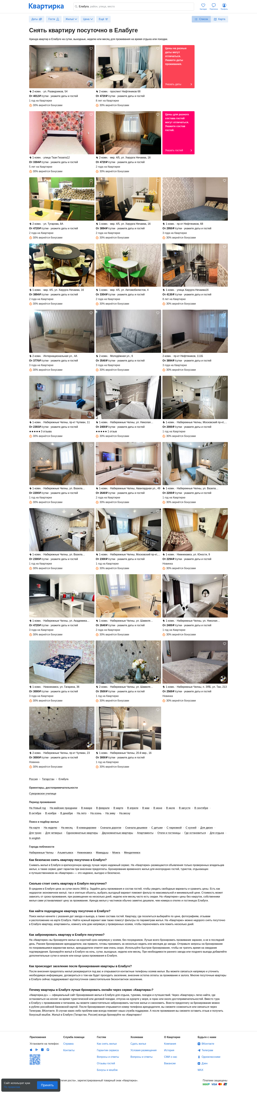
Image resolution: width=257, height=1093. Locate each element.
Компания (170, 1043)
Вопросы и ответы (108, 1056)
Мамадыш (102, 852)
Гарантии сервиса (108, 1050)
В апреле (132, 808)
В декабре (66, 813)
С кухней (191, 827)
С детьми (157, 827)
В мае (145, 808)
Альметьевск (65, 852)
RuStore (47, 1049)
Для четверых (53, 833)
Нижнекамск (84, 852)
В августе (184, 808)
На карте (34, 827)
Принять (47, 1085)
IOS (31, 1049)
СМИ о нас (170, 1056)
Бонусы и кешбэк (107, 1070)
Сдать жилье (138, 1043)
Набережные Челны (41, 852)
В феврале (103, 808)
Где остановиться (195, 833)
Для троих (35, 833)
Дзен (205, 1063)
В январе (86, 808)
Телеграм (207, 1050)
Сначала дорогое (110, 827)
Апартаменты (145, 833)
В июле (170, 808)
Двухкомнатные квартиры (117, 833)
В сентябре (201, 808)
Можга (116, 852)
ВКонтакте (208, 1043)
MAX (200, 1070)
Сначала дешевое (136, 827)
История (169, 1050)
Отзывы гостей (106, 1063)
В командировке (86, 827)
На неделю (50, 827)
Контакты (69, 1050)
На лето (82, 813)
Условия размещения (143, 1050)
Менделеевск (132, 852)
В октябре (35, 813)
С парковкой (174, 827)
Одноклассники (211, 1056)
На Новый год (37, 808)
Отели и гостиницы (168, 833)
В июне (157, 808)
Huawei (42, 1049)
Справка (68, 1043)
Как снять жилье (107, 1043)
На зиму (110, 813)
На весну (124, 813)
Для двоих (206, 827)
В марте (118, 808)
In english (34, 838)
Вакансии (170, 1063)
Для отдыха (217, 833)
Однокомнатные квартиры (82, 833)
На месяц (67, 827)
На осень (95, 813)
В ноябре (50, 813)
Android (36, 1049)
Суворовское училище (42, 793)
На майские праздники (63, 808)
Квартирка (48, 6)
